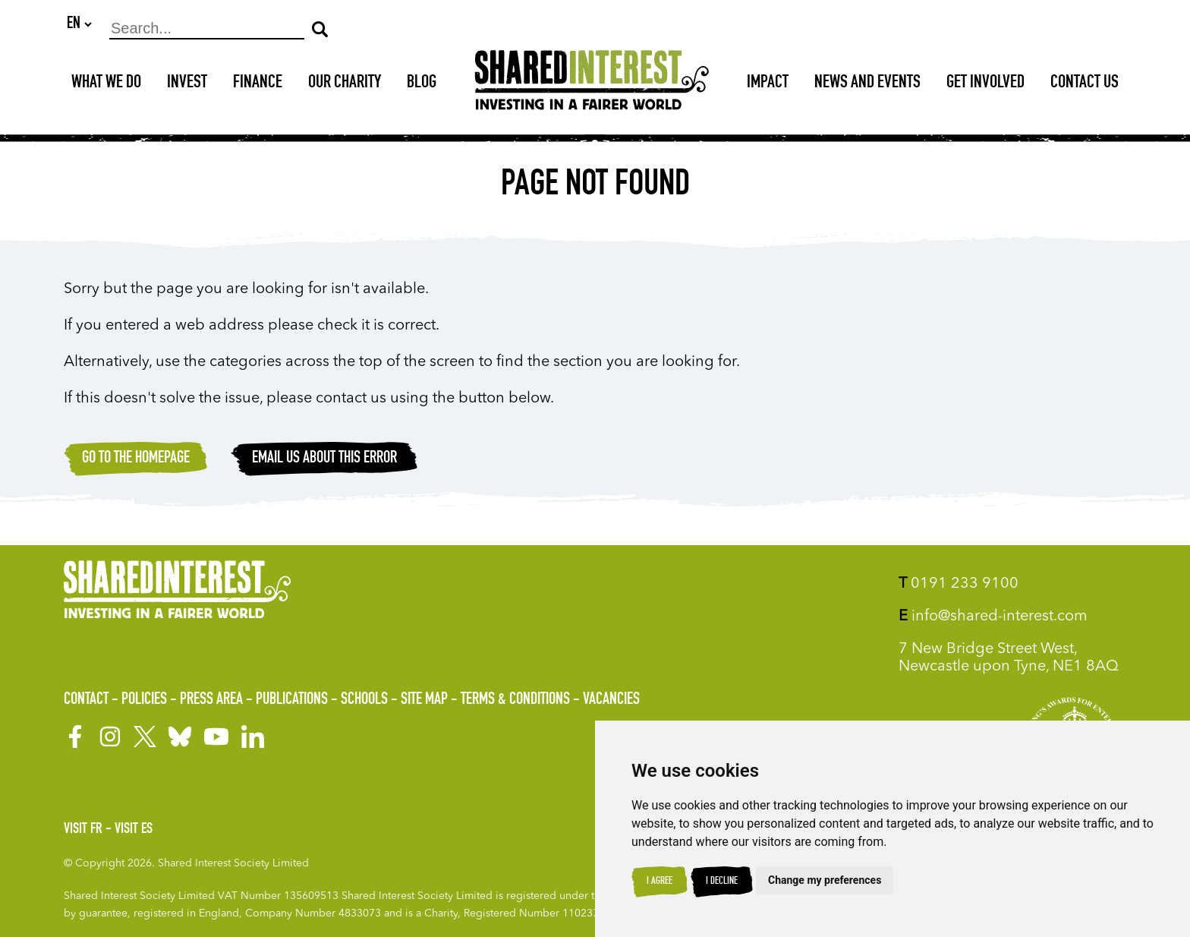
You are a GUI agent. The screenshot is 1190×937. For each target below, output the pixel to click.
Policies (144, 700)
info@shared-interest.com (993, 616)
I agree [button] (659, 881)
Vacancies (611, 700)
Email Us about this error (324, 459)
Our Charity (344, 84)
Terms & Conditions (515, 700)
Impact (768, 84)
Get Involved (985, 84)
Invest (187, 84)
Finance (257, 84)
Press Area (211, 700)
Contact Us (1084, 84)
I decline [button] (722, 881)
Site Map (424, 700)
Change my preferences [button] (824, 880)
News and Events (867, 84)
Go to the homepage (136, 459)
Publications (292, 700)
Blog (421, 84)
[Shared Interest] (592, 84)
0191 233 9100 (958, 584)
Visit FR (83, 830)
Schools (364, 700)
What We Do (106, 84)
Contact (86, 700)
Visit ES (134, 830)
